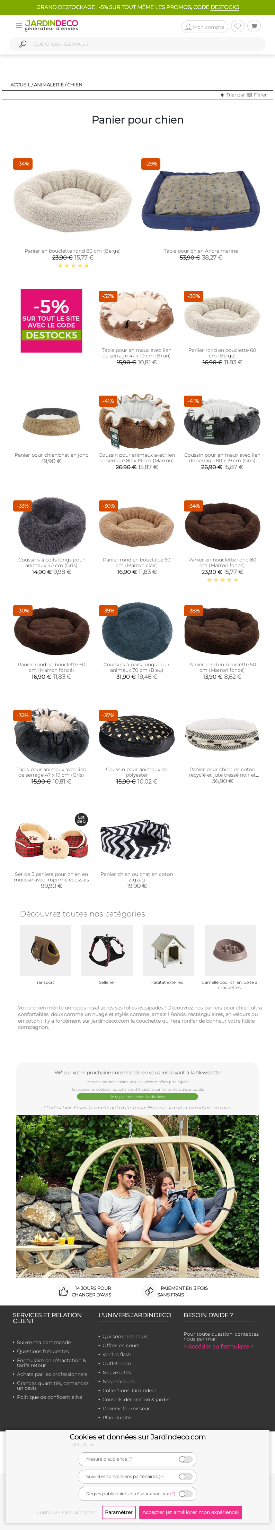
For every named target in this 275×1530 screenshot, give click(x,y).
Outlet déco (117, 1363)
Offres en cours (121, 1345)
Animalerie (49, 84)
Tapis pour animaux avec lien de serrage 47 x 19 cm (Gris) (51, 772)
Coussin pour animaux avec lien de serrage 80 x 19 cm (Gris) (222, 458)
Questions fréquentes (43, 1351)
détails (84, 1445)
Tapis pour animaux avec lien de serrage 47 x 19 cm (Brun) (136, 353)
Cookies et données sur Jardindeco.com (138, 1437)
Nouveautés (117, 1372)
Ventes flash (117, 1354)
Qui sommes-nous (125, 1336)
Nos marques (119, 1381)
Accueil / (21, 84)
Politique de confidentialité (49, 1397)
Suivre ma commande (44, 1342)
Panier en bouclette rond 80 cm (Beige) (73, 251)
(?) (131, 1459)
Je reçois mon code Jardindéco (137, 1096)
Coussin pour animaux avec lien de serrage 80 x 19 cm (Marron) (137, 458)
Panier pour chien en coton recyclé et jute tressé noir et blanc (222, 775)
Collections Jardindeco (130, 1390)
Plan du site (117, 1417)
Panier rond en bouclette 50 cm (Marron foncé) (222, 667)
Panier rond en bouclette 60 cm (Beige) (222, 353)
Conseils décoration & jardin (136, 1399)
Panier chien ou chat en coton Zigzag (136, 877)
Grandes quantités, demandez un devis (53, 1385)
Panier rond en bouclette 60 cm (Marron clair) (136, 562)
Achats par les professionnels (52, 1374)
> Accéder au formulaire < (219, 1346)
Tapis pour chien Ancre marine (201, 251)
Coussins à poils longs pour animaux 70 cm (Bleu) (137, 667)
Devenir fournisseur (126, 1408)
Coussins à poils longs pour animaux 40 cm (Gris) (51, 562)
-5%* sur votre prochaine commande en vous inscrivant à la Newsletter (137, 1072)
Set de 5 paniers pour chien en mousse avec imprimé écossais (51, 877)
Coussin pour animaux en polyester (136, 772)
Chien (74, 84)
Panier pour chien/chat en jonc (51, 455)
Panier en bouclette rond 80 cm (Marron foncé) (222, 562)
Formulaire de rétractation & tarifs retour (51, 1362)
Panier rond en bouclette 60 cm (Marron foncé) (51, 667)
